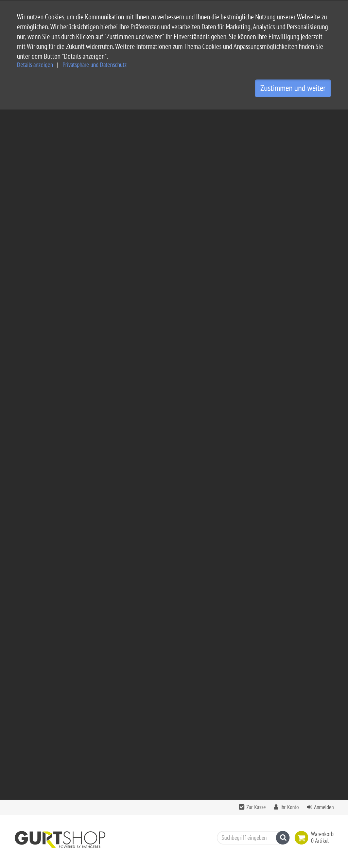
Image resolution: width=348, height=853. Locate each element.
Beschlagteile (135, 182)
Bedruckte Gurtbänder (43, 288)
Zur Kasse (256, 117)
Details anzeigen (35, 65)
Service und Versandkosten (158, 722)
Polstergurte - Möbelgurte (48, 302)
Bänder (58, 182)
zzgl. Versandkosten (145, 512)
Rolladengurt (34, 316)
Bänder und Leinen (40, 274)
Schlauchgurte (35, 259)
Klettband (30, 331)
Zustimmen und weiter (293, 88)
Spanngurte (93, 182)
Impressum (140, 744)
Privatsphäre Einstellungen (157, 777)
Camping (26, 182)
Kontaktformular (35, 819)
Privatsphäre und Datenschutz (95, 65)
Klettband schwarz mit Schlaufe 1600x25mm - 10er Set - (298, 462)
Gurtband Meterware (42, 245)
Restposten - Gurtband (44, 345)
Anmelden (324, 117)
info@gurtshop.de (87, 806)
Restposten (174, 182)
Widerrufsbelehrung (150, 766)
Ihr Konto (289, 117)
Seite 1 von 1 (315, 365)
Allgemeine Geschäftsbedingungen (166, 733)
